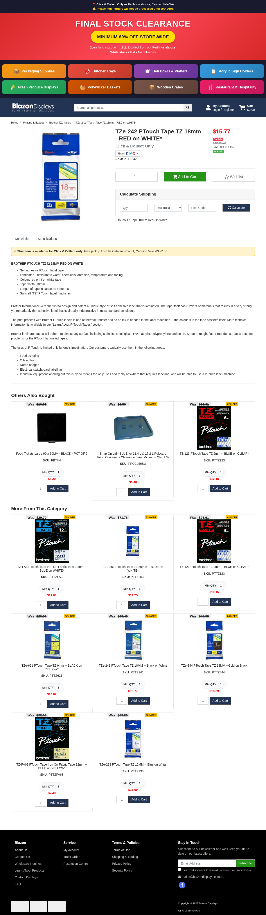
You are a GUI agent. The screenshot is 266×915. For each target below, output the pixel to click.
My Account (71, 850)
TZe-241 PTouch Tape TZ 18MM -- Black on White (133, 665)
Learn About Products (29, 870)
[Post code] (202, 208)
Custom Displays (26, 877)
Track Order (71, 857)
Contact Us (22, 857)
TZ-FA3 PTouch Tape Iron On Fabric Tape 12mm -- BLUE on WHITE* (51, 568)
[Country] (168, 208)
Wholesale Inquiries (28, 863)
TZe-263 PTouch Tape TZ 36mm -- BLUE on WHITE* (133, 568)
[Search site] (187, 107)
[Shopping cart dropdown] (247, 108)
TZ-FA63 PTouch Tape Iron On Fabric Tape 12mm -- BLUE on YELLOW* (51, 766)
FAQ (18, 884)
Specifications (47, 238)
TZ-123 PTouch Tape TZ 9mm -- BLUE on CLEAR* (214, 453)
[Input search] (129, 107)
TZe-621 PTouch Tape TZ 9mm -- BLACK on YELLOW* (52, 667)
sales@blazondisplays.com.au (203, 877)
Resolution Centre (75, 863)
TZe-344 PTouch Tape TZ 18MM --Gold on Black (214, 665)
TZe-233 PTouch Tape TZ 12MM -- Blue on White (132, 764)
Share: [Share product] (126, 153)
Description (22, 238)
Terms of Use (121, 850)
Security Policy (122, 870)
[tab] (22, 239)
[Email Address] (207, 863)
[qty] (134, 208)
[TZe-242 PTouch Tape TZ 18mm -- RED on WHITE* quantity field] (136, 177)
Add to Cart (185, 177)
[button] (220, 108)
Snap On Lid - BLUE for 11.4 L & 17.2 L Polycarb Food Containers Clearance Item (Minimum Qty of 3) (133, 455)
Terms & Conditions (219, 870)
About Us (21, 850)
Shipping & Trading (125, 857)
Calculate (236, 207)
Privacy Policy (121, 863)
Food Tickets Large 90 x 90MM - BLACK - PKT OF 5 (52, 453)
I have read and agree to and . (215, 869)
